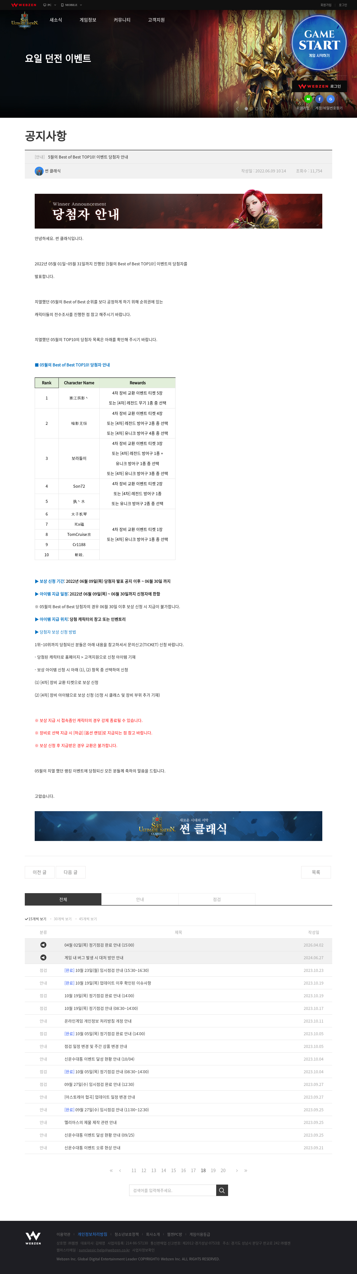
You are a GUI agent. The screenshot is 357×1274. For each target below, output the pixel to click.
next (270, 109)
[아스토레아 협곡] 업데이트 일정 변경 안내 (99, 1097)
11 (133, 1170)
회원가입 (326, 5)
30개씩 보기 (63, 918)
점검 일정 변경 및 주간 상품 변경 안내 (95, 1046)
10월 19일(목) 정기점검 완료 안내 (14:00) (99, 995)
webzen (23, 5)
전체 (63, 899)
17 (193, 1170)
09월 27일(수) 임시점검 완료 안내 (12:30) (99, 1084)
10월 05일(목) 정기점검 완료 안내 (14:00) (104, 1033)
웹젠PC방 (174, 1234)
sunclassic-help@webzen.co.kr (104, 1249)
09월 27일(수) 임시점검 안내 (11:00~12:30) (106, 1110)
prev (237, 109)
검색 (222, 1190)
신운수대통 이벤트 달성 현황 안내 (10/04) (99, 1059)
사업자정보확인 (143, 1249)
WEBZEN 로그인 (319, 86)
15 (173, 1170)
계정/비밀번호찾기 (329, 108)
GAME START (319, 42)
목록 (316, 872)
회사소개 (153, 1234)
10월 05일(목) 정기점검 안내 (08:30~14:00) (106, 1072)
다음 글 (71, 872)
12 (143, 1170)
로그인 (343, 5)
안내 (140, 899)
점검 (217, 899)
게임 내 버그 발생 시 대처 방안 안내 (93, 957)
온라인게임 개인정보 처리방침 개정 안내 (98, 1021)
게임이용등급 (199, 1234)
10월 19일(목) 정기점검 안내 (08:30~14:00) (101, 1008)
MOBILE (71, 5)
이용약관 (63, 1234)
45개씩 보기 (88, 918)
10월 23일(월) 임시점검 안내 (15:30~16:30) (106, 970)
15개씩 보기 (37, 918)
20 (223, 1170)
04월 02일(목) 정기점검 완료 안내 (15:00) (99, 945)
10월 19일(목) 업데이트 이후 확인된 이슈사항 (107, 983)
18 (203, 1170)
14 (163, 1170)
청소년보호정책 (127, 1234)
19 (213, 1170)
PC (50, 5)
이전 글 (40, 872)
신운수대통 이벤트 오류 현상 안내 (92, 1148)
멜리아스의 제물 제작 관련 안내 (90, 1122)
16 (183, 1170)
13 (153, 1170)
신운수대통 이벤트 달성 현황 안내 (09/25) (99, 1135)
